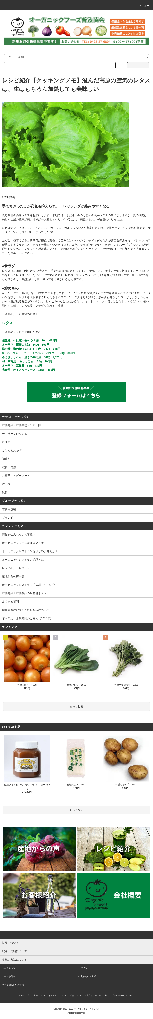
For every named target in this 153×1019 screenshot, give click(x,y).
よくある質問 (10, 601)
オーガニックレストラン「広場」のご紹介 (28, 584)
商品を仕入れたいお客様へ (18, 534)
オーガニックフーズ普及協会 (87, 1009)
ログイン (82, 968)
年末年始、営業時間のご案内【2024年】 (27, 618)
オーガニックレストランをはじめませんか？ (30, 551)
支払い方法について (37, 995)
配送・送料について (58, 995)
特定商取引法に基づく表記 (97, 995)
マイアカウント (9, 968)
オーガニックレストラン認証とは (23, 559)
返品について (76, 995)
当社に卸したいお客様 (13, 985)
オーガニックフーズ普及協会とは (23, 542)
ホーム (22, 995)
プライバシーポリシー (122, 995)
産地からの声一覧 (13, 576)
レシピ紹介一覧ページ (16, 568)
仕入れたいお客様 (87, 976)
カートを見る (8, 976)
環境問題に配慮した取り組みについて (25, 610)
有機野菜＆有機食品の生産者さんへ (24, 593)
